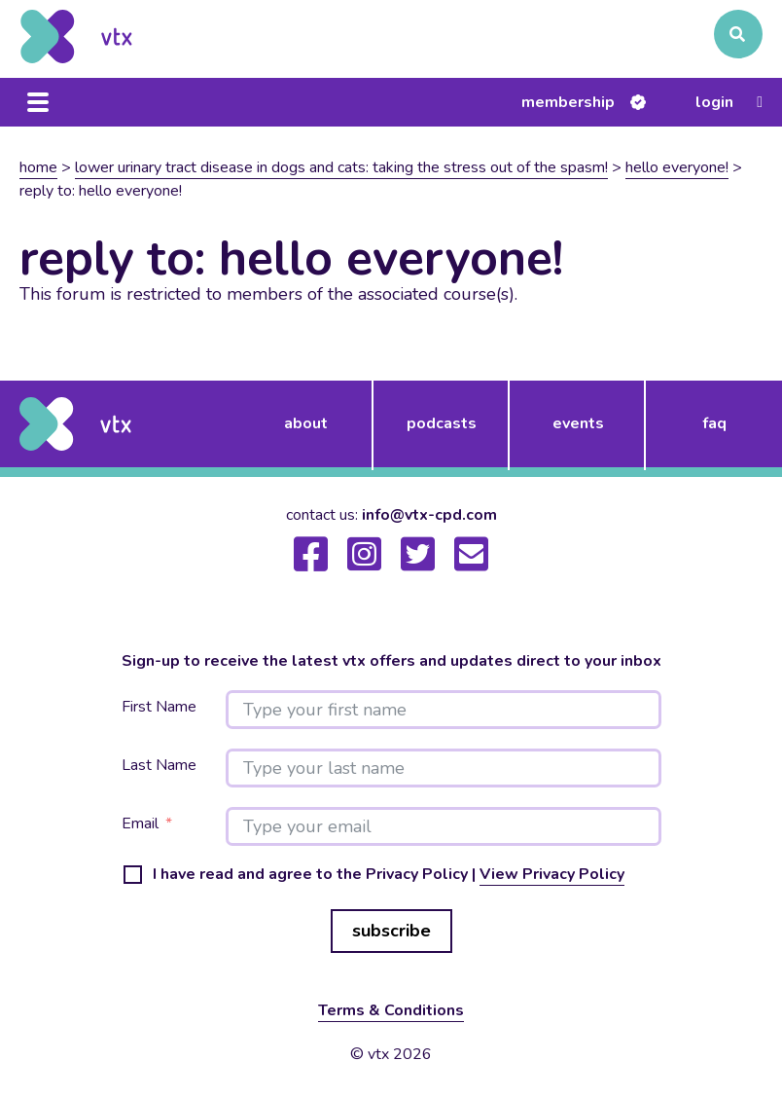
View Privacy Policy (552, 874)
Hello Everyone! (677, 167)
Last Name (159, 765)
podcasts (442, 423)
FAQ (714, 423)
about (306, 423)
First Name (159, 707)
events (578, 423)
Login (714, 102)
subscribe (391, 930)
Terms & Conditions (391, 1010)
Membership (568, 102)
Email (140, 824)
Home (38, 167)
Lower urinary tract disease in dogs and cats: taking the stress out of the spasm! (341, 167)
